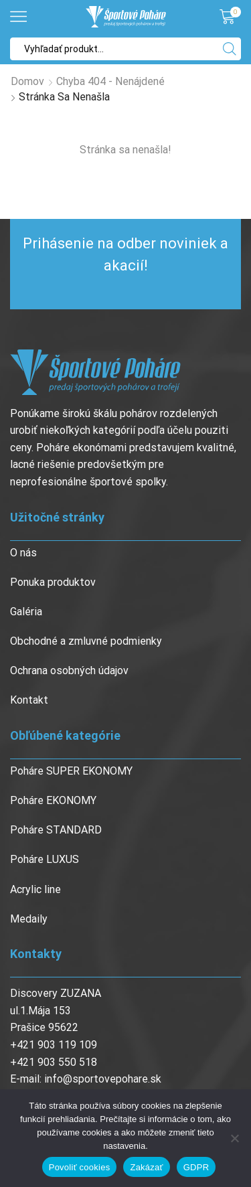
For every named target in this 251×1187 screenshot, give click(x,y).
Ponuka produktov (53, 582)
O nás (23, 552)
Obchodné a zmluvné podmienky (86, 641)
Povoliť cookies (79, 1167)
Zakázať (146, 1167)
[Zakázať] (234, 1138)
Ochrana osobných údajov (69, 670)
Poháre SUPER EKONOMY (71, 771)
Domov (27, 81)
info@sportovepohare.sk (102, 1079)
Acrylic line (35, 889)
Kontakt (29, 700)
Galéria (26, 611)
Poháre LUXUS (44, 859)
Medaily (29, 919)
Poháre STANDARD (56, 829)
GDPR (196, 1167)
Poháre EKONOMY (53, 800)
